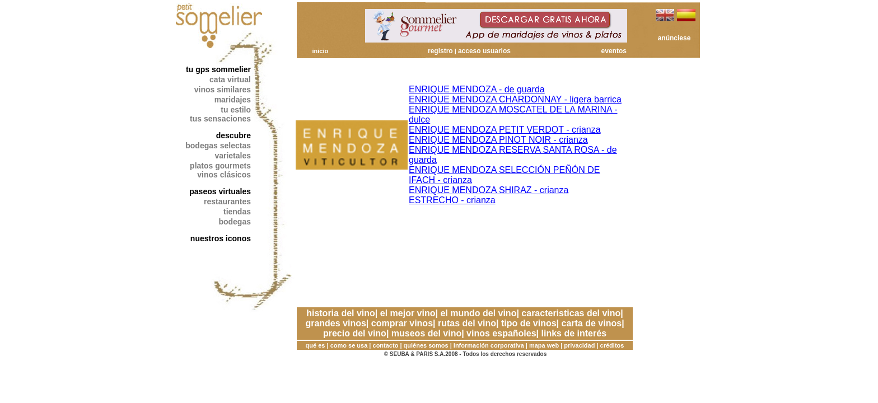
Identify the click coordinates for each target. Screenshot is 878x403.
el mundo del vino (478, 313)
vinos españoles (501, 333)
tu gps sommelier (218, 69)
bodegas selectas (218, 145)
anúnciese (674, 38)
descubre (233, 135)
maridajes (232, 99)
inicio (320, 51)
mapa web (544, 345)
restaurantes (227, 201)
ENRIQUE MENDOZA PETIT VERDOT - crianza (505, 129)
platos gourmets (220, 165)
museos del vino (426, 333)
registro (440, 51)
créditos (612, 345)
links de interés (574, 333)
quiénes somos (426, 345)
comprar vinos (402, 323)
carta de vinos (592, 323)
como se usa (349, 345)
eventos (614, 51)
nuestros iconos (220, 238)
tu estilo (236, 109)
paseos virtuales (220, 191)
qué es (315, 345)
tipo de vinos (529, 323)
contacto (386, 345)
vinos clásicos (224, 174)
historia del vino (340, 313)
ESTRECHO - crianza (452, 200)
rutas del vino (467, 323)
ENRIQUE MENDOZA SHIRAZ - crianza (488, 190)
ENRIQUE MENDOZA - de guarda (477, 89)
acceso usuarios (484, 51)
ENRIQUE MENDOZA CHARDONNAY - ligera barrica (515, 99)
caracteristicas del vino (570, 313)
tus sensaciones (220, 118)
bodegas (234, 221)
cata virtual (230, 79)
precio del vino (354, 333)
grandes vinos (335, 323)
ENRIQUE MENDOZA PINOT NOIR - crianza (498, 139)
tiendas (237, 211)
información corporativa (489, 345)
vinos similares (222, 89)
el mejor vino (408, 313)
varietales (232, 155)
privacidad (579, 345)
